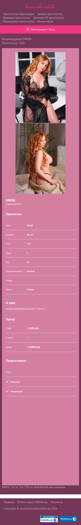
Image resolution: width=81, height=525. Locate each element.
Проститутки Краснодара (18, 14)
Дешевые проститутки (16, 17)
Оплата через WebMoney (32, 502)
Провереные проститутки (18, 21)
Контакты (56, 502)
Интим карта (45, 21)
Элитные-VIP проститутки (48, 17)
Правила (9, 502)
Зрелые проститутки (49, 14)
